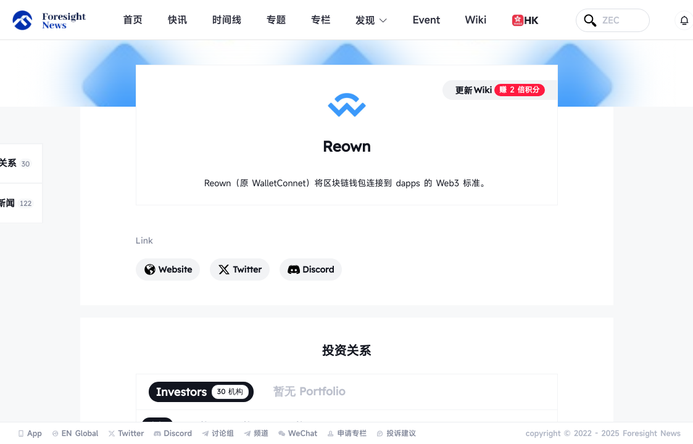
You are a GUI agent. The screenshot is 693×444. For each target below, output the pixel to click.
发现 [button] (371, 20)
